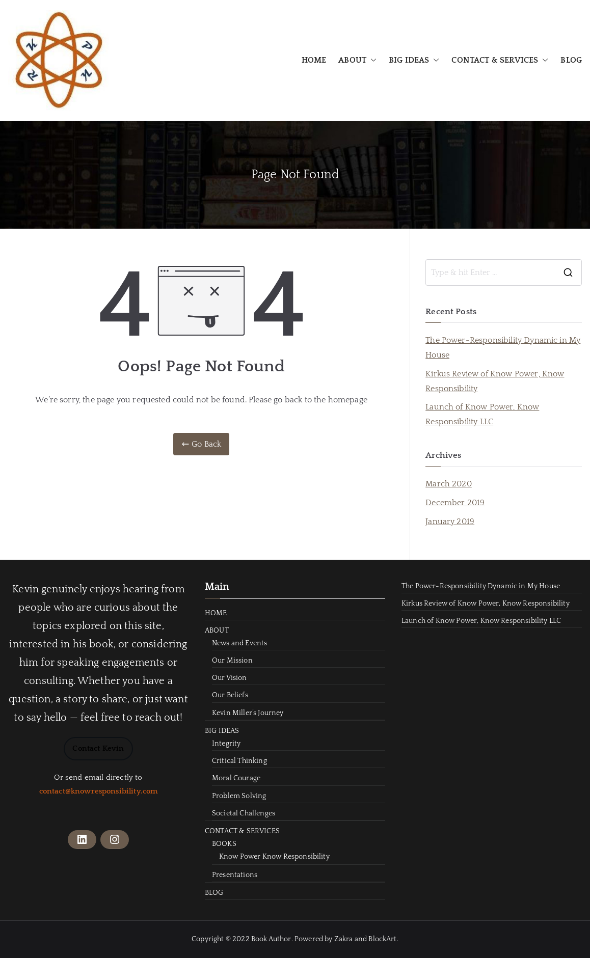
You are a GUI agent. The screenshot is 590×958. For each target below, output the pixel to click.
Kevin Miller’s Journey (248, 713)
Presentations (234, 875)
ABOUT (357, 60)
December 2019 (455, 502)
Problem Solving (239, 796)
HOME (314, 60)
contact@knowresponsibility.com (98, 791)
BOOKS (224, 844)
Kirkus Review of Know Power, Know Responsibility (494, 381)
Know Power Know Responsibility (274, 857)
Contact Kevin (98, 748)
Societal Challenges (243, 813)
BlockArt (382, 939)
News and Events (239, 643)
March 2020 (448, 483)
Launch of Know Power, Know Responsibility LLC (482, 414)
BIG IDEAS (414, 60)
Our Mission (232, 660)
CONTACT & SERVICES (499, 60)
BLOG (571, 60)
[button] (371, 60)
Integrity (226, 744)
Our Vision (229, 678)
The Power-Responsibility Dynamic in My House (502, 348)
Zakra (343, 939)
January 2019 (449, 521)
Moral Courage (236, 778)
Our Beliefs (230, 695)
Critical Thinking (239, 761)
